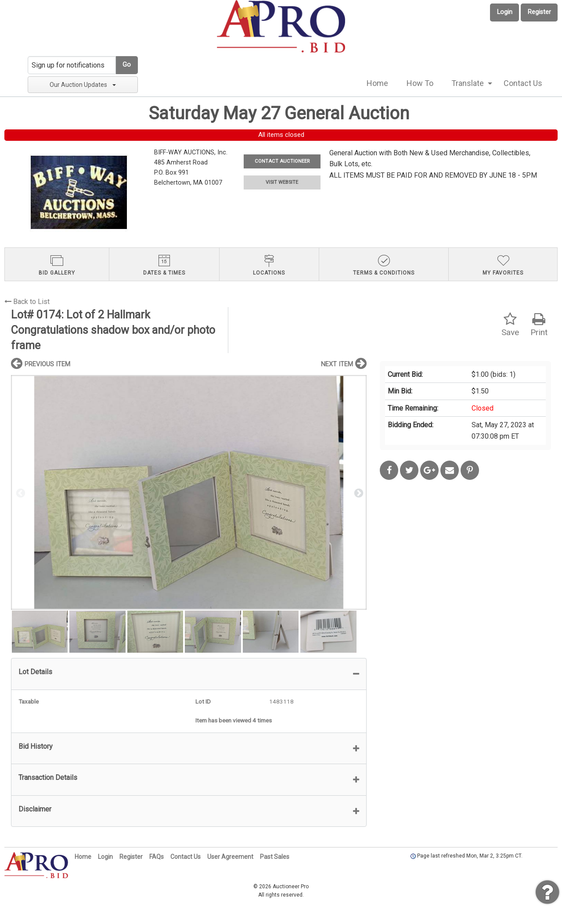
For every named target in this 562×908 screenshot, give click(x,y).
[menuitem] (377, 83)
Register (539, 12)
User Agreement (230, 856)
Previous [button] (19, 492)
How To (420, 83)
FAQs (156, 856)
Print (539, 324)
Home (377, 83)
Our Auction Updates (83, 84)
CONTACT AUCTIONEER (282, 161)
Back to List (27, 301)
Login (504, 12)
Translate (467, 83)
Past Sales (274, 856)
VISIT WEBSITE (282, 182)
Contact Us (523, 83)
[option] (189, 492)
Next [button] (357, 492)
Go (126, 64)
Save (510, 324)
